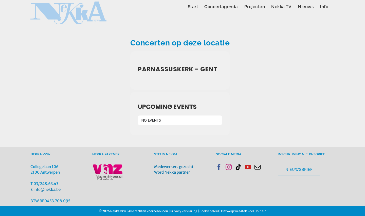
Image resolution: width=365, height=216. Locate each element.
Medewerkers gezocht (173, 166)
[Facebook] (219, 167)
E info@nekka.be (45, 189)
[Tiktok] (238, 167)
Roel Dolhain (256, 211)
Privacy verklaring (183, 211)
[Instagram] (229, 167)
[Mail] (257, 167)
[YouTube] (248, 167)
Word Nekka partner (172, 172)
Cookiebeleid (209, 211)
